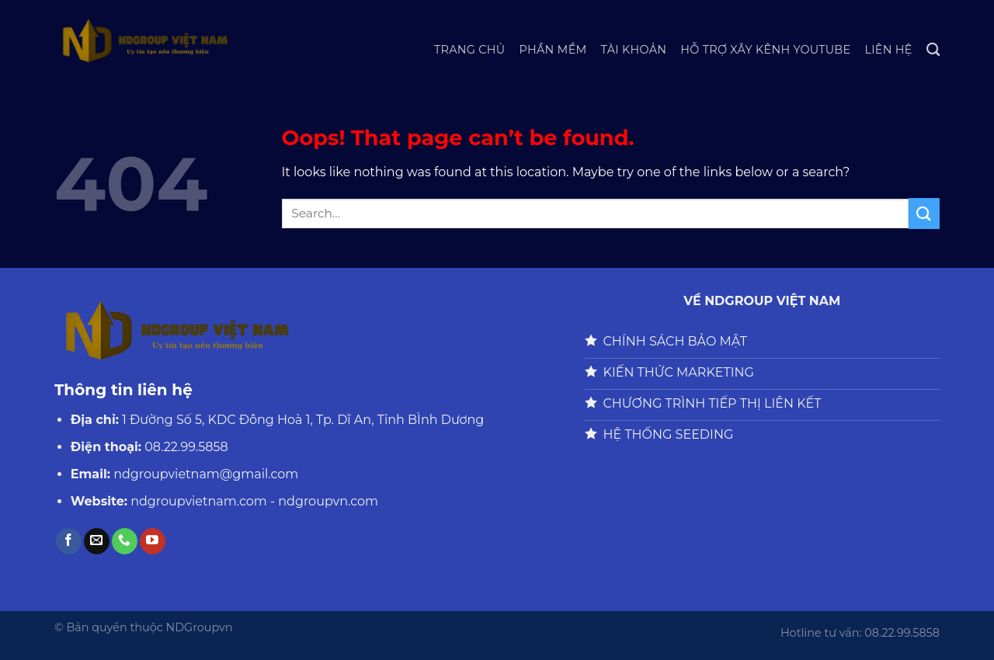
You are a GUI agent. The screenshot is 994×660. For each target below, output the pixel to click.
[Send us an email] (96, 541)
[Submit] (924, 213)
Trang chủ (469, 50)
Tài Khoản (634, 50)
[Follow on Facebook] (69, 541)
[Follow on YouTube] (152, 541)
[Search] (933, 50)
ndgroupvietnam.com (198, 501)
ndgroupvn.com (328, 501)
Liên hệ (888, 50)
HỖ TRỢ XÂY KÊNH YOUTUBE (765, 50)
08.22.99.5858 (186, 446)
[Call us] (124, 541)
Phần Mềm (553, 50)
